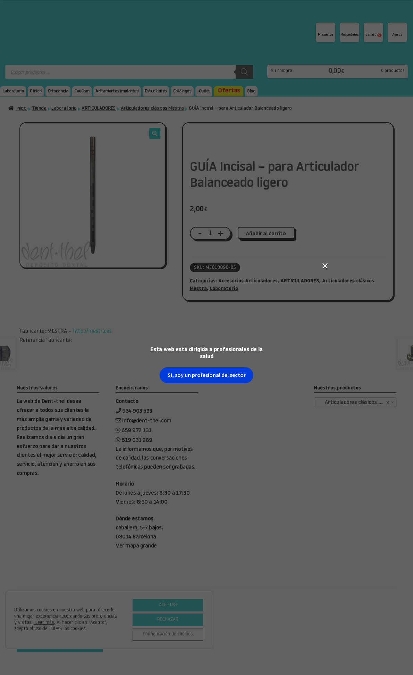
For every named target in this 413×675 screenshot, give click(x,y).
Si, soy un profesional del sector (207, 162)
